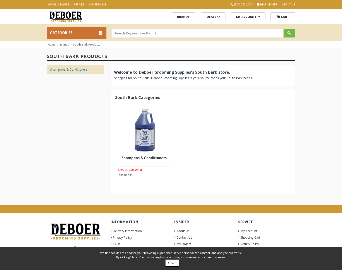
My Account (248, 17)
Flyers (64, 4)
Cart (283, 17)
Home (52, 4)
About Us (288, 4)
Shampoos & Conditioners (68, 69)
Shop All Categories (130, 170)
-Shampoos (125, 175)
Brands (183, 17)
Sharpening (97, 4)
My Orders (183, 244)
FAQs (116, 244)
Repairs (79, 4)
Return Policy (249, 244)
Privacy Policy (122, 237)
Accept (172, 263)
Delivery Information (127, 231)
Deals (213, 17)
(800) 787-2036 (241, 4)
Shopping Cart (250, 237)
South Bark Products (86, 44)
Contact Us (184, 237)
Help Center (267, 4)
